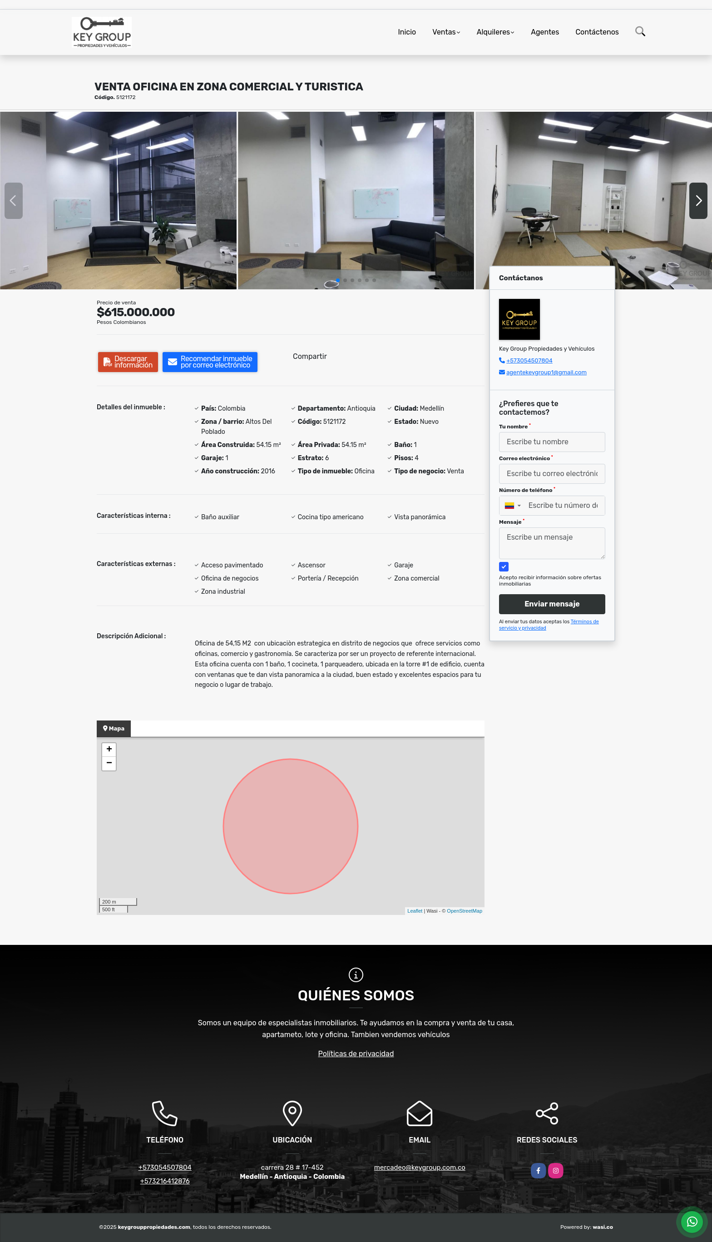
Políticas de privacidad (356, 1053)
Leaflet (414, 911)
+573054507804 (529, 360)
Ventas (443, 32)
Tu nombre (515, 426)
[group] (118, 200)
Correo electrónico (526, 458)
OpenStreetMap (464, 911)
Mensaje (511, 522)
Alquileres (493, 32)
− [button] (109, 763)
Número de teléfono (527, 490)
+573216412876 (165, 1181)
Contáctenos (597, 32)
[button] (338, 280)
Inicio (407, 32)
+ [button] (109, 750)
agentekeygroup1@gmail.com (546, 372)
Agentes (545, 32)
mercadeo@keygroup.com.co (419, 1167)
